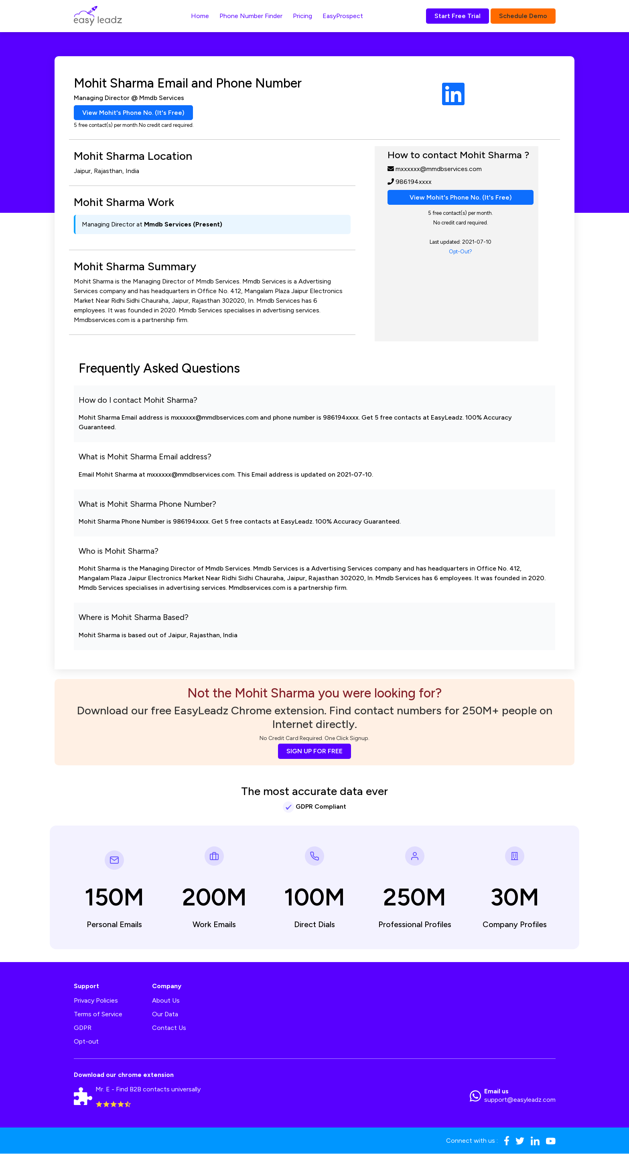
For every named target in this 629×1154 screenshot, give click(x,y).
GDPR (82, 1028)
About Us (166, 1001)
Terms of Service (98, 1014)
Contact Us (169, 1028)
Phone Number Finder (250, 16)
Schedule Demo (523, 16)
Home (200, 16)
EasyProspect (343, 16)
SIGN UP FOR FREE (314, 751)
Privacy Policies (96, 1001)
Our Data (165, 1014)
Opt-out (86, 1042)
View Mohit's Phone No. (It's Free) (133, 112)
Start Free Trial (457, 16)
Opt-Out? (460, 252)
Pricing (302, 16)
